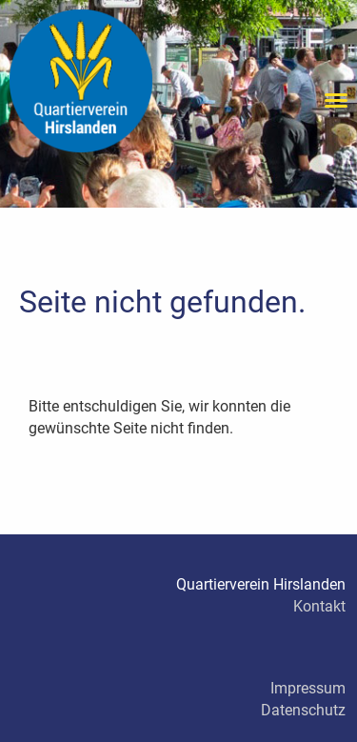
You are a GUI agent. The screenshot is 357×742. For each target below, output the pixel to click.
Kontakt (319, 606)
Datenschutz (303, 710)
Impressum (308, 688)
